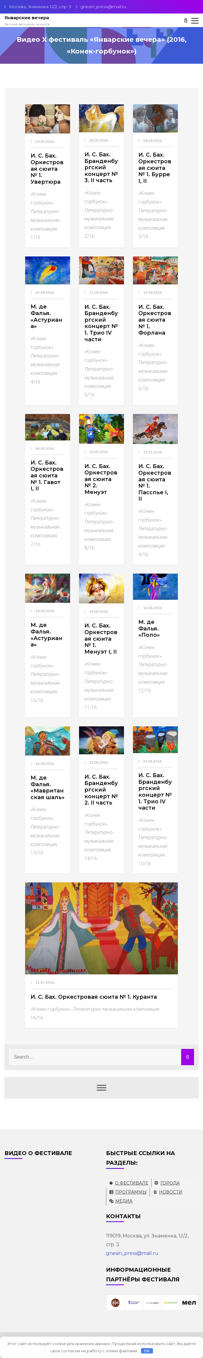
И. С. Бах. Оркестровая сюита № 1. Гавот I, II (47, 475)
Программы (131, 1192)
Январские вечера (26, 17)
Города (170, 1183)
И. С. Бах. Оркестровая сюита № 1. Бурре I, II (154, 168)
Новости (170, 1192)
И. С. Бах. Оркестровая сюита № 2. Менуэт (100, 479)
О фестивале (131, 1183)
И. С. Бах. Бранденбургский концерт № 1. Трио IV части (101, 323)
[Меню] (101, 1087)
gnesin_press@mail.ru (132, 1253)
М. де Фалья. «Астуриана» (46, 316)
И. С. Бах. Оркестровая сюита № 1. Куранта (94, 997)
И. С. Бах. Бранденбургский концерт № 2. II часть (101, 790)
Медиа (123, 1201)
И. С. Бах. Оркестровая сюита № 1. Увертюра (47, 168)
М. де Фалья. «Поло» (149, 628)
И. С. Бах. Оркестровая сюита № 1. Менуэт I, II (100, 638)
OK (147, 1351)
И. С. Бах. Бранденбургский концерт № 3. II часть (101, 167)
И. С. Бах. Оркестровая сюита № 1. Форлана (154, 320)
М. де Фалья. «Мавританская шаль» (48, 787)
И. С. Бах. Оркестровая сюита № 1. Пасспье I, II (154, 482)
